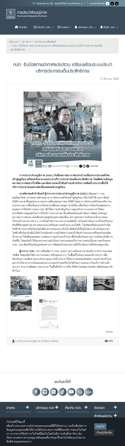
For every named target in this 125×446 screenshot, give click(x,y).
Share (109, 331)
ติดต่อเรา (99, 408)
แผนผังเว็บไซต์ (58, 3)
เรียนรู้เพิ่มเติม (104, 432)
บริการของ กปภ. (86, 27)
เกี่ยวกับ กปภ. (44, 27)
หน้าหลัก (21, 27)
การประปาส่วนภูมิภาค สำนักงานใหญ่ (36, 341)
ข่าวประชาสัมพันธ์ (45, 41)
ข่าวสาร (64, 27)
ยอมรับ (100, 426)
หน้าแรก (14, 41)
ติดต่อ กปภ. (109, 27)
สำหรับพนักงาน (40, 3)
